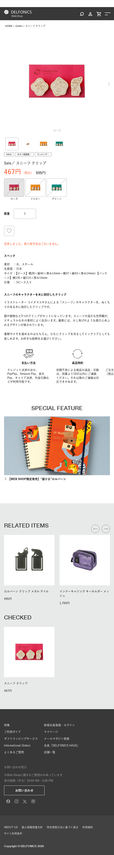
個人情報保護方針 (32, 827)
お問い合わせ (24, 790)
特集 (7, 725)
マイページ (51, 731)
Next (109, 84)
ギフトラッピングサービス (21, 738)
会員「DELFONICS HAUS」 (62, 745)
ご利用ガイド (12, 731)
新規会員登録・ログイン (59, 725)
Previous (5, 84)
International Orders (17, 745)
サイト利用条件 (13, 833)
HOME (8, 26)
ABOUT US (11, 827)
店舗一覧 (49, 752)
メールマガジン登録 (56, 738)
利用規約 (87, 827)
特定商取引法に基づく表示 (62, 827)
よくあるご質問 (14, 752)
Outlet (18, 26)
